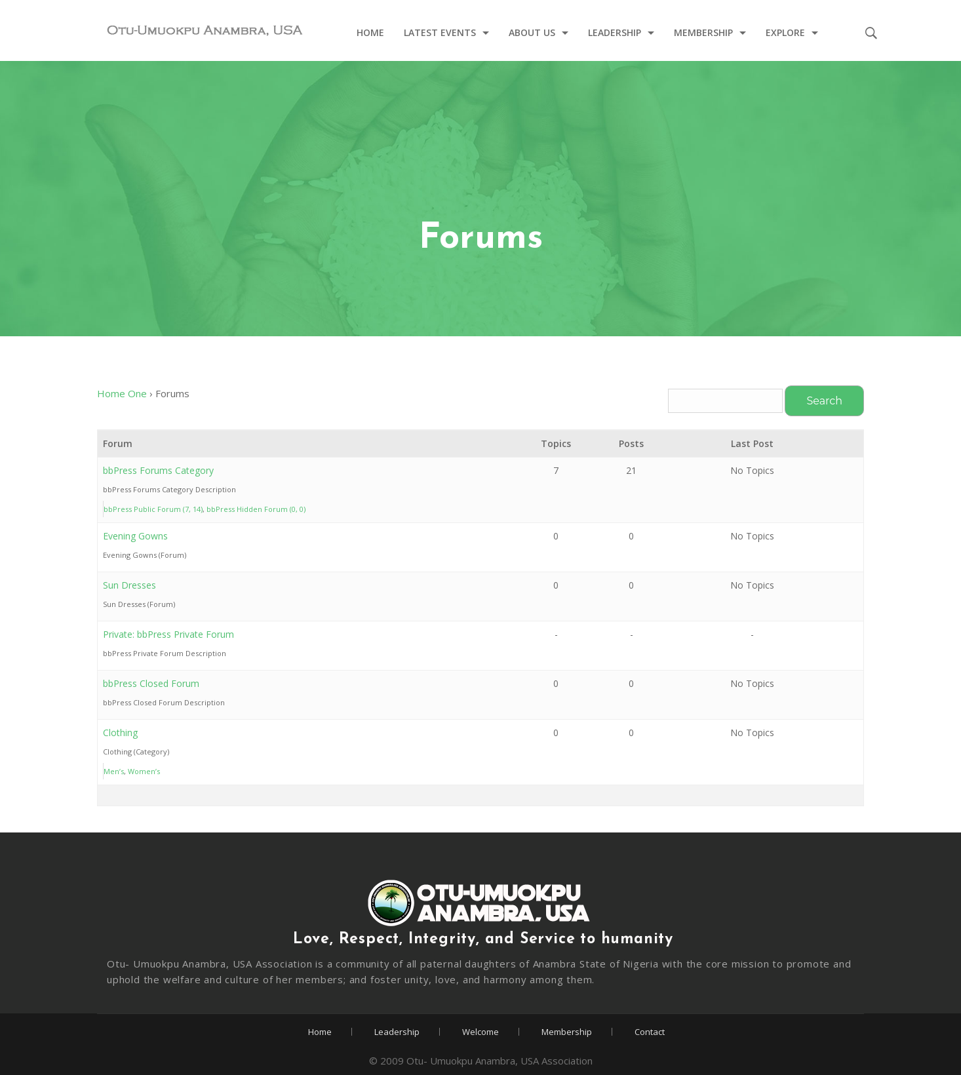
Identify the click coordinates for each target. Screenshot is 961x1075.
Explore (785, 33)
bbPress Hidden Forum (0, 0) (255, 509)
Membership (703, 33)
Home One (122, 393)
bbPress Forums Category (158, 470)
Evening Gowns (135, 536)
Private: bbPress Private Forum (168, 634)
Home (370, 33)
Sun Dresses (129, 585)
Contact (650, 1032)
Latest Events (440, 33)
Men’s (114, 771)
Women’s (144, 771)
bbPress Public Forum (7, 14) (153, 509)
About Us (532, 33)
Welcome (480, 1032)
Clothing (120, 732)
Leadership (614, 33)
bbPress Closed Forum (151, 683)
